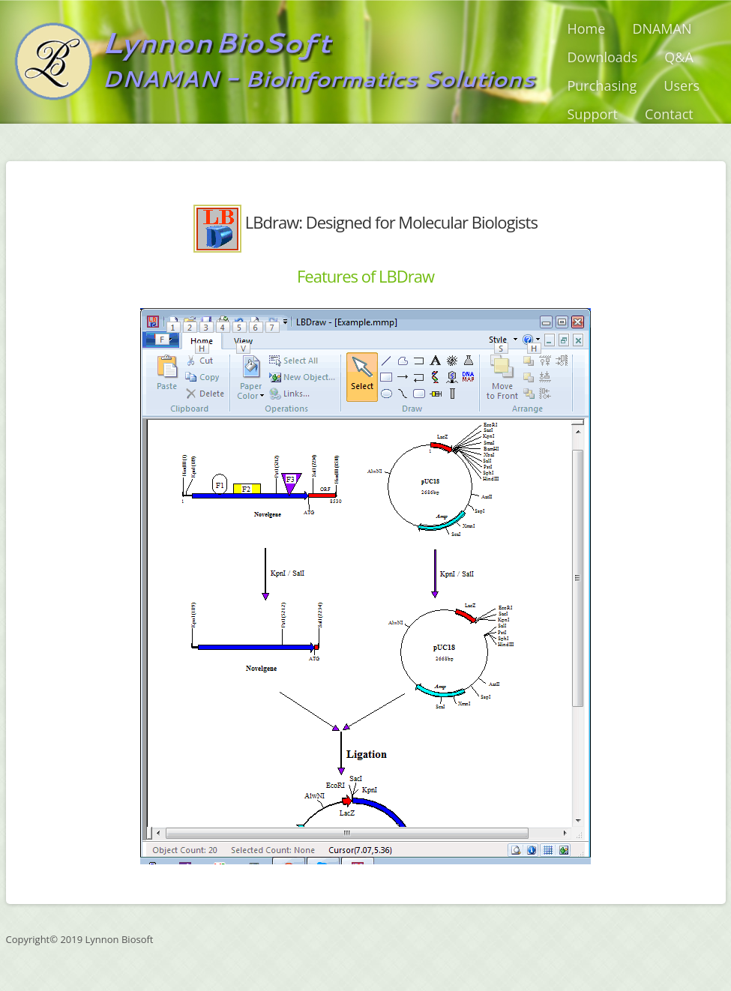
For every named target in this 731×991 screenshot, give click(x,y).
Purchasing (602, 85)
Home (587, 28)
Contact (669, 114)
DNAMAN (661, 28)
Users (682, 85)
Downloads (603, 57)
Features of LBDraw (365, 276)
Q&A (679, 57)
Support (593, 114)
